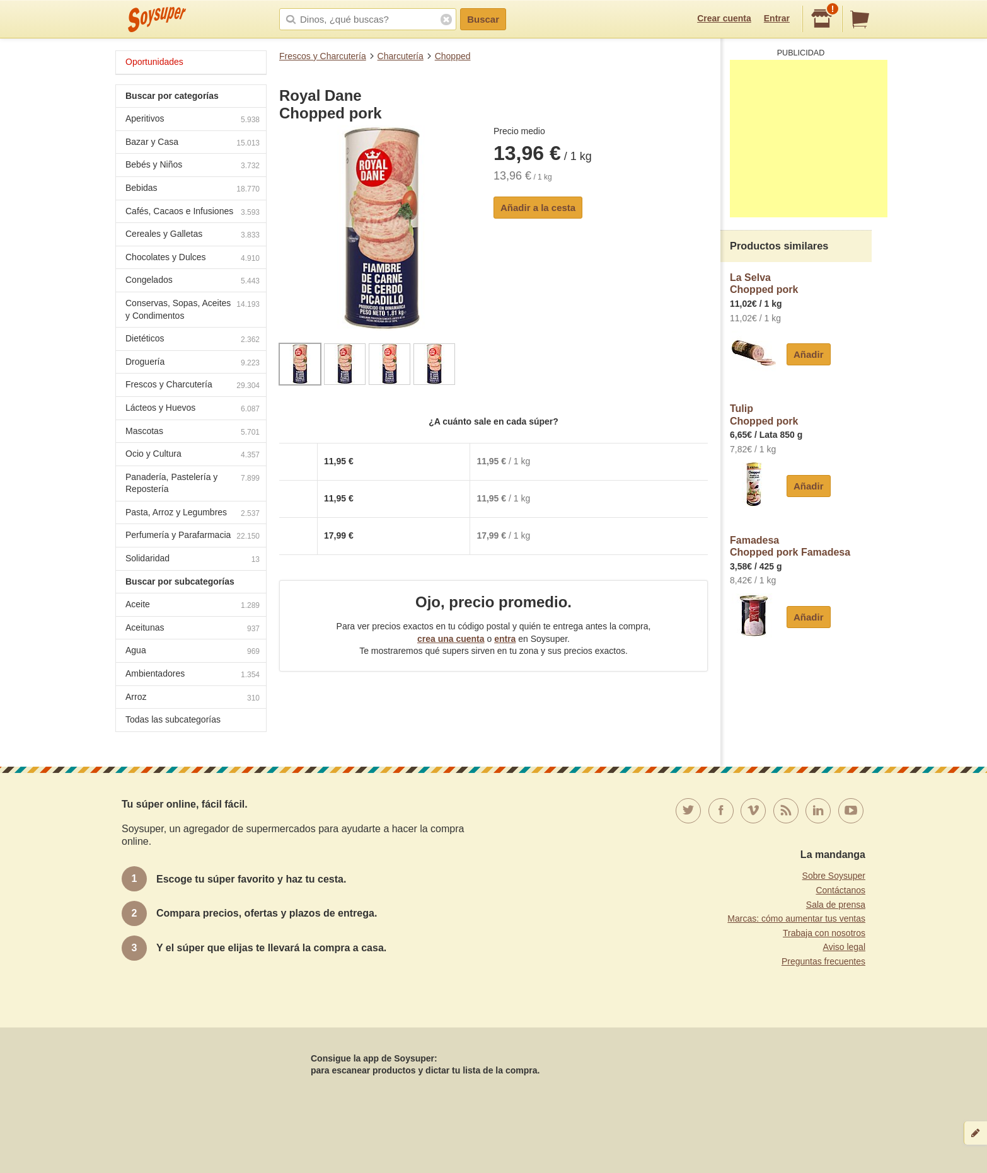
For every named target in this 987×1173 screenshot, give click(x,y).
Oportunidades (154, 62)
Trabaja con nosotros (824, 933)
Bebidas (192, 189)
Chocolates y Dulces (192, 258)
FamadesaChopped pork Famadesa (790, 546)
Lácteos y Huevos (192, 409)
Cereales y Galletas (192, 235)
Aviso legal (844, 947)
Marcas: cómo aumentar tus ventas (796, 918)
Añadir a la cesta (537, 207)
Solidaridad (192, 559)
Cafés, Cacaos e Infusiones (192, 212)
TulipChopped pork (764, 414)
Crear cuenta (724, 18)
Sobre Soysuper (833, 876)
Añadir (809, 354)
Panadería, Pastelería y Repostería (192, 483)
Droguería (192, 363)
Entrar (777, 18)
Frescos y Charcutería (322, 56)
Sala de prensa (835, 905)
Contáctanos (840, 890)
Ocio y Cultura (192, 455)
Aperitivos (192, 120)
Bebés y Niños (192, 166)
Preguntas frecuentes (823, 961)
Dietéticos (192, 339)
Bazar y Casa (192, 143)
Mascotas (192, 432)
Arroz (192, 698)
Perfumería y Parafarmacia (192, 536)
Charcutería (401, 56)
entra (505, 639)
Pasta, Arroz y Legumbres (192, 513)
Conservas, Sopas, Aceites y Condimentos (192, 309)
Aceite (192, 605)
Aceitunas (192, 629)
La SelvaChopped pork (764, 283)
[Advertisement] (808, 138)
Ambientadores (192, 675)
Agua (192, 651)
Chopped (453, 56)
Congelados (192, 281)
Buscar (483, 19)
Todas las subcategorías (173, 719)
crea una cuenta (451, 639)
